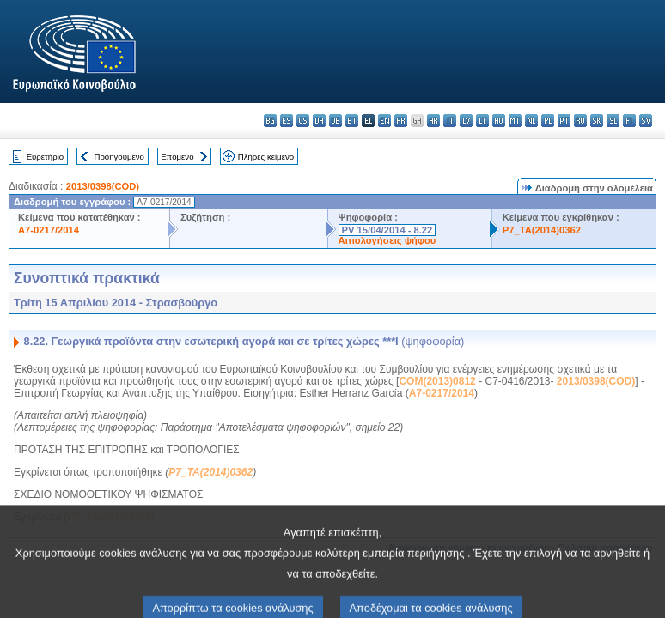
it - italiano (449, 120)
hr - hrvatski (433, 120)
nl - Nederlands (531, 120)
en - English (384, 120)
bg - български (270, 120)
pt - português (564, 120)
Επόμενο (177, 156)
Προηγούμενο (118, 156)
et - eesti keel (351, 120)
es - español (286, 120)
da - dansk (319, 120)
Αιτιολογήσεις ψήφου (387, 240)
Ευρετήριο (45, 156)
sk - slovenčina (596, 120)
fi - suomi (629, 120)
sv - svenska (645, 120)
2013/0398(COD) (102, 186)
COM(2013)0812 (437, 381)
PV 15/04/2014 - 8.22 (387, 230)
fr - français (400, 120)
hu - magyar (498, 120)
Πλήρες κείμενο (266, 156)
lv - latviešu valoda (466, 120)
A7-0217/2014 (48, 230)
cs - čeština (302, 120)
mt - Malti (515, 120)
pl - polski (547, 120)
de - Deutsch (335, 120)
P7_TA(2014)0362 (542, 230)
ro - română (580, 120)
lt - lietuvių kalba (482, 120)
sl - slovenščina (613, 120)
